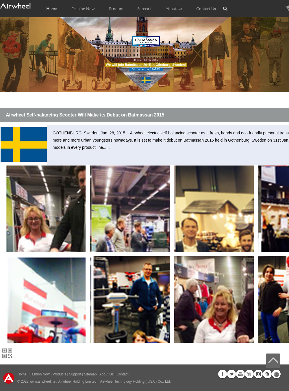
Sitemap (90, 374)
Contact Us (206, 8)
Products (59, 374)
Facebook (222, 374)
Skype (267, 374)
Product (116, 8)
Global (276, 374)
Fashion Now (39, 374)
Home (51, 8)
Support (144, 8)
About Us (106, 374)
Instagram (258, 374)
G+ (249, 374)
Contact (122, 374)
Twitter (231, 374)
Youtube (240, 374)
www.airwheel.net (42, 381)
